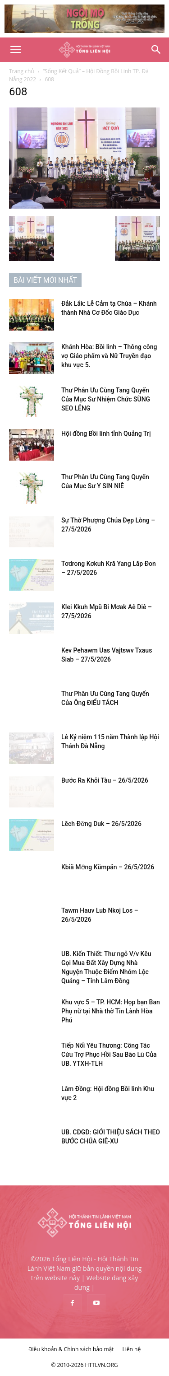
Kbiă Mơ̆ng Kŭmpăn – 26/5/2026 (107, 867)
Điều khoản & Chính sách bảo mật (71, 1349)
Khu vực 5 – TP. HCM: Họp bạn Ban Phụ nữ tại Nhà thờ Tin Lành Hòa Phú (110, 1011)
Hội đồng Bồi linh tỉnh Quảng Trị (106, 433)
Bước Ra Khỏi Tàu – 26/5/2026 (104, 780)
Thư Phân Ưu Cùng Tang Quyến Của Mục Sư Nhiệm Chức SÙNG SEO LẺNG (105, 399)
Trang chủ (21, 71)
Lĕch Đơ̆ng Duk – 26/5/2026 (101, 823)
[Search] (156, 49)
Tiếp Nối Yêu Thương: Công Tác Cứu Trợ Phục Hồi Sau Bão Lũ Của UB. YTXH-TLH (108, 1054)
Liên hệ (132, 1349)
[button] (15, 49)
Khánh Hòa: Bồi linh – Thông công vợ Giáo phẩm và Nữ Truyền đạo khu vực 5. (109, 355)
